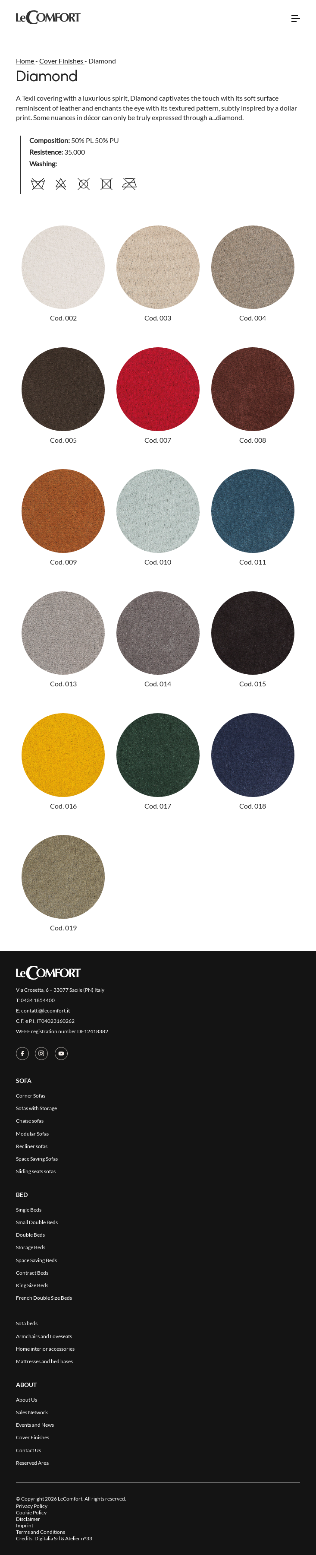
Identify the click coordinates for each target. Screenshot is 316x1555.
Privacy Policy (31, 1506)
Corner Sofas (30, 1095)
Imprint (24, 1525)
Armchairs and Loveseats (44, 1336)
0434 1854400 (38, 1000)
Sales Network (32, 1412)
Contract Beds (32, 1272)
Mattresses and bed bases (44, 1361)
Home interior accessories (45, 1349)
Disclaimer (28, 1519)
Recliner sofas (31, 1146)
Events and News (35, 1425)
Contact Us (28, 1450)
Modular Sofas (32, 1133)
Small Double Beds (37, 1222)
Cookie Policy (31, 1512)
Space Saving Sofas (37, 1158)
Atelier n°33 (78, 1538)
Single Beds (28, 1209)
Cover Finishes (32, 1437)
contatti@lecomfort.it (45, 1010)
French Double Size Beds (44, 1298)
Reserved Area (32, 1463)
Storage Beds (30, 1247)
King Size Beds (32, 1285)
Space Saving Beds (36, 1260)
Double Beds (30, 1234)
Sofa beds (27, 1323)
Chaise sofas (30, 1120)
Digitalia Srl (47, 1538)
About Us (26, 1399)
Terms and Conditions (40, 1532)
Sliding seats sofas (36, 1171)
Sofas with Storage (36, 1108)
